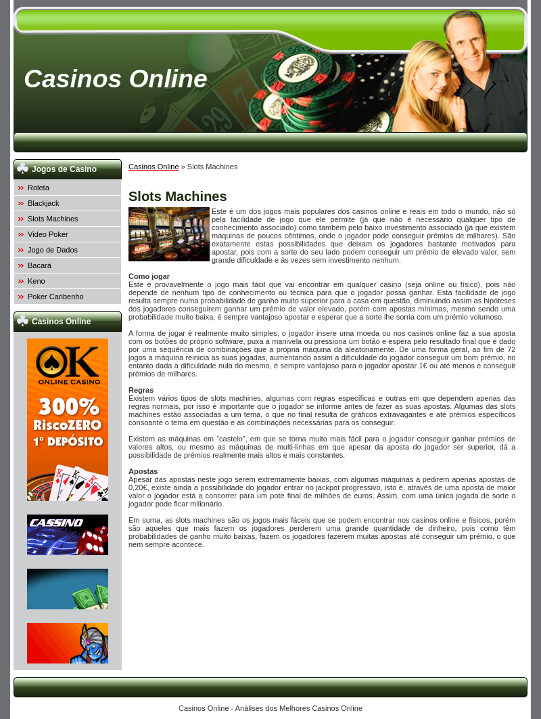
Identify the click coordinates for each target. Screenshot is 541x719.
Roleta (38, 187)
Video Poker (48, 234)
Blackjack (43, 203)
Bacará (39, 265)
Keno (36, 281)
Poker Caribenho (56, 296)
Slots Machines (53, 219)
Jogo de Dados (53, 250)
